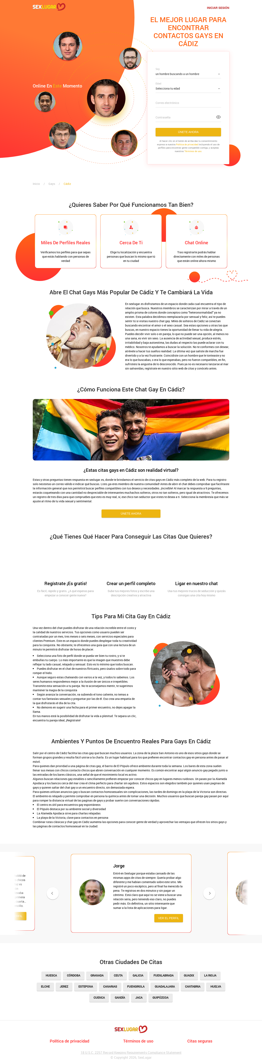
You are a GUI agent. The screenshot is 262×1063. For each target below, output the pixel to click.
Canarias (110, 987)
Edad (158, 83)
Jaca (138, 998)
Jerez (64, 987)
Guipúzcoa (161, 998)
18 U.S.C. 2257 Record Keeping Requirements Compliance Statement (131, 1052)
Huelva (216, 987)
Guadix (189, 975)
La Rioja (210, 975)
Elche (45, 987)
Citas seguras (199, 1041)
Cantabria (193, 987)
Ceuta (118, 975)
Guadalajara (165, 987)
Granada (97, 975)
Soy (158, 68)
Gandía (120, 998)
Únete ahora (188, 132)
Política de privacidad (69, 1041)
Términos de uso (192, 151)
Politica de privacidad (187, 144)
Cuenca (99, 998)
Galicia (138, 975)
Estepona (85, 987)
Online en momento (57, 86)
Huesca (51, 975)
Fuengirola (136, 987)
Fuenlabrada (164, 975)
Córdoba (73, 975)
